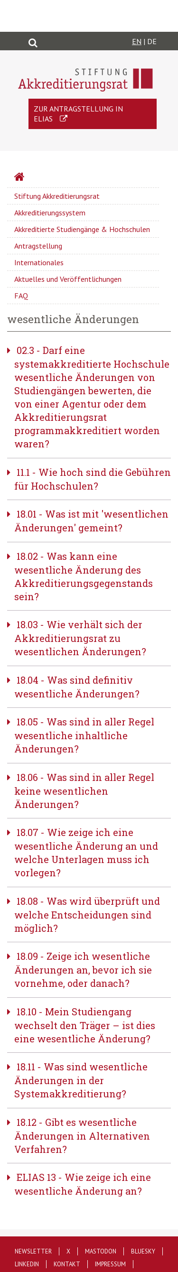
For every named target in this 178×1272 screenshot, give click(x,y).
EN (136, 41)
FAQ (21, 295)
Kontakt (67, 1264)
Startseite (44, 178)
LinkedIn (27, 1264)
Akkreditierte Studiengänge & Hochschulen (82, 229)
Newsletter (33, 1251)
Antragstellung (38, 246)
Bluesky (143, 1251)
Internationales (39, 262)
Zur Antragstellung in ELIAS (78, 113)
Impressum (110, 1264)
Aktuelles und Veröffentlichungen (68, 279)
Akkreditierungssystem (49, 212)
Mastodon (100, 1251)
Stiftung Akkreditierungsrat (57, 196)
